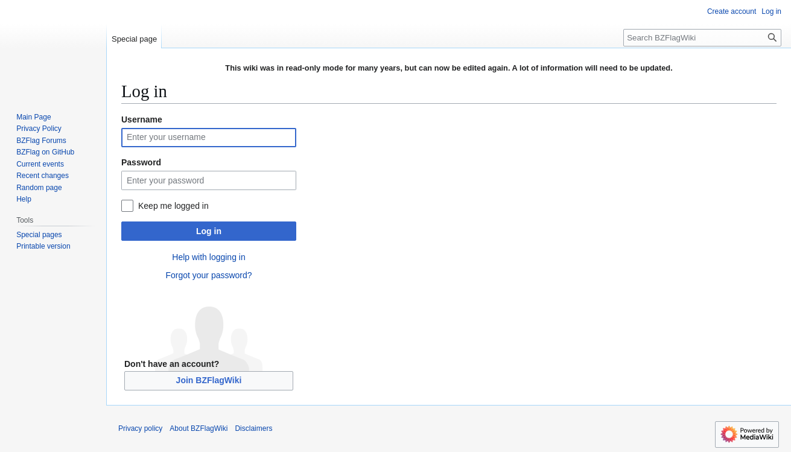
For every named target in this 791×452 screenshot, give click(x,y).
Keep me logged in (173, 206)
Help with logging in (208, 257)
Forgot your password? (208, 275)
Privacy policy (140, 428)
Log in (208, 231)
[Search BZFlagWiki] (702, 37)
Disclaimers (253, 428)
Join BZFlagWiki (209, 380)
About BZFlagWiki (198, 428)
